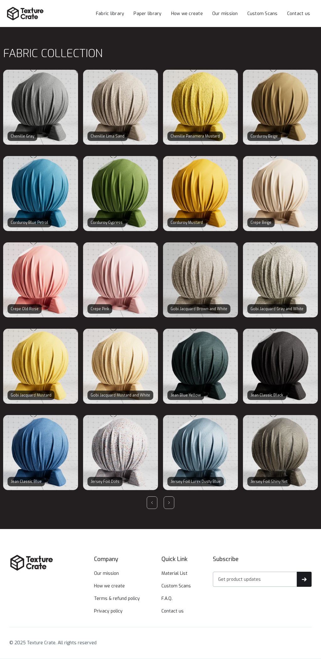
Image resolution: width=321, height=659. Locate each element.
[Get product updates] (255, 579)
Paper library (147, 14)
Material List (174, 573)
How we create (187, 14)
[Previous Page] (152, 502)
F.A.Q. (166, 599)
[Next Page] (169, 502)
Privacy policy (108, 611)
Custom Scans (262, 14)
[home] (37, 13)
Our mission (225, 14)
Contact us (298, 14)
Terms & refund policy (117, 599)
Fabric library (110, 14)
